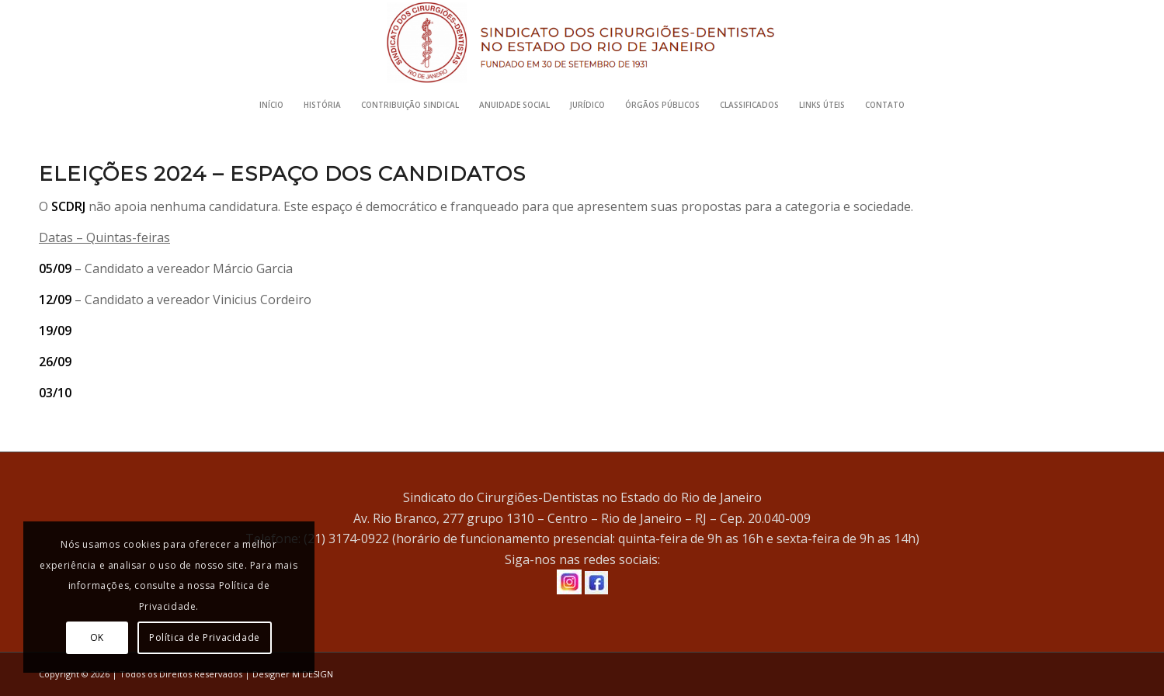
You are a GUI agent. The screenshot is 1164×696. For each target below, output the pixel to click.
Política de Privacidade (204, 637)
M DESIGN (312, 674)
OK (97, 637)
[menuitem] (271, 104)
